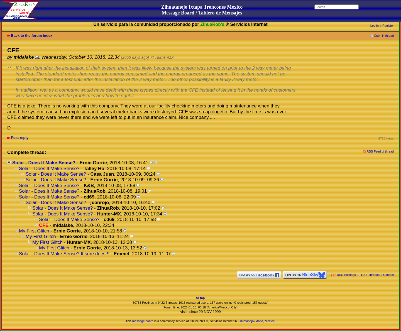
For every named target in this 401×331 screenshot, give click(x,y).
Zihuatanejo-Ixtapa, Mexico (256, 321)
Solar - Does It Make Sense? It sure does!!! (64, 253)
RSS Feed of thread (380, 151)
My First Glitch (34, 231)
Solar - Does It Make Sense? (43, 162)
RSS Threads (370, 274)
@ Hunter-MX (162, 57)
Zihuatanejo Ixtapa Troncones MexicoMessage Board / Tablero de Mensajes (202, 10)
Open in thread (384, 35)
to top (200, 298)
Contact (388, 274)
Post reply (19, 138)
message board (142, 321)
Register (388, 25)
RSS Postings (346, 274)
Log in (374, 25)
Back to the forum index (31, 35)
